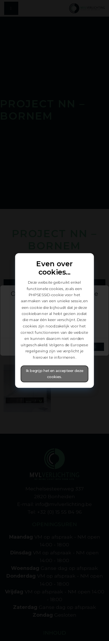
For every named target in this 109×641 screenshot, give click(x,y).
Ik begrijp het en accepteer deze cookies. (55, 374)
